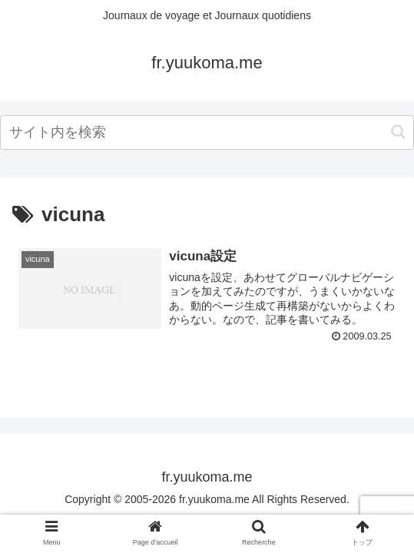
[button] (398, 132)
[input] (207, 132)
